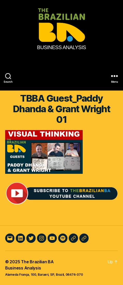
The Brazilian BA (37, 261)
